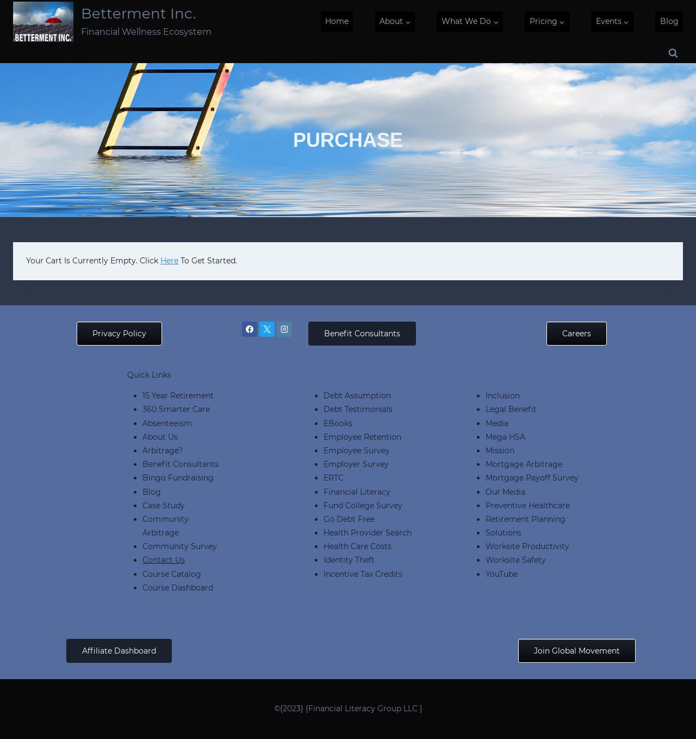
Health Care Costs (357, 546)
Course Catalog (171, 574)
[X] (267, 329)
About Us (160, 437)
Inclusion (503, 396)
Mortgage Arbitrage (524, 464)
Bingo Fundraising (178, 478)
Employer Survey (356, 464)
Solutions (503, 533)
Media (497, 423)
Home (337, 21)
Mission (500, 450)
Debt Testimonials (358, 409)
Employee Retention (362, 437)
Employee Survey (357, 450)
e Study (170, 505)
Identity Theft (349, 560)
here (169, 261)
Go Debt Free (349, 519)
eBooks (338, 423)
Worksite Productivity (527, 546)
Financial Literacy (357, 492)
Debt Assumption (357, 396)
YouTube (502, 574)
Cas (149, 505)
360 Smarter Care (176, 409)
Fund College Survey (363, 505)
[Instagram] (284, 329)
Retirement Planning (526, 519)
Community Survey (179, 546)
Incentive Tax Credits (363, 574)
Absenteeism (167, 423)
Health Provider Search (368, 533)
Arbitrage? (162, 450)
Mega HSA (505, 437)
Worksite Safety (516, 560)
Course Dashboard (177, 588)
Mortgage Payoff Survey (532, 478)
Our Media (505, 492)
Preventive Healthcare (528, 505)
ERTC (334, 478)
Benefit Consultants (180, 464)
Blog (669, 21)
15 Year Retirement (178, 396)
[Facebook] (249, 329)
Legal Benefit (511, 409)
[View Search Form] (673, 53)
